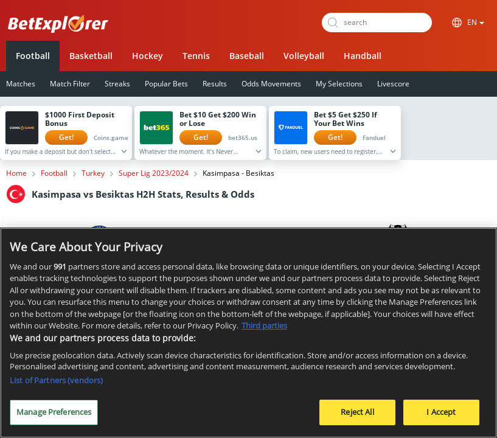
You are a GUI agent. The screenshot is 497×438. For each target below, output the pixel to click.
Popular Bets (166, 83)
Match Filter (70, 83)
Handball (362, 55)
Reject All (357, 416)
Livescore (393, 83)
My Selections (339, 83)
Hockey (147, 55)
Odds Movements (271, 83)
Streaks (117, 83)
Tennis (196, 55)
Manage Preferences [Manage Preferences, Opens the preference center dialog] (53, 416)
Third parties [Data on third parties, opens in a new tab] (264, 329)
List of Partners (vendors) (56, 385)
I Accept (441, 416)
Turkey (93, 173)
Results (215, 83)
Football (33, 55)
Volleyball (303, 55)
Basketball (91, 55)
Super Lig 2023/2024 (154, 173)
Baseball (246, 55)
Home (16, 173)
